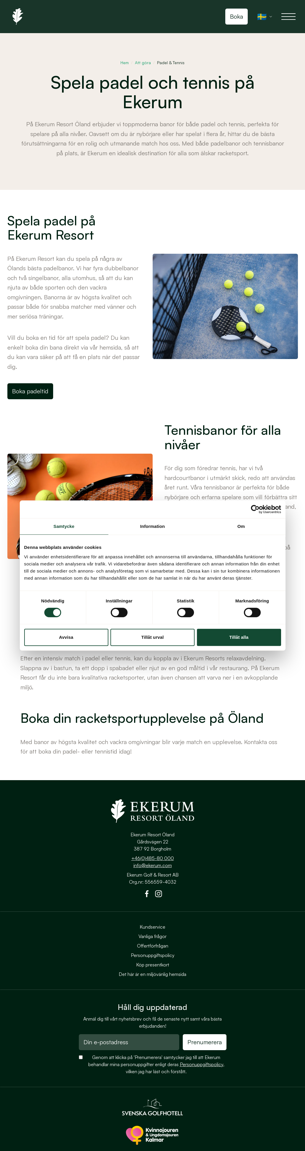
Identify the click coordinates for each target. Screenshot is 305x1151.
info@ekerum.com (152, 865)
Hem (124, 63)
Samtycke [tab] (63, 526)
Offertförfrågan (152, 946)
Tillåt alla (238, 637)
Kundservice (152, 927)
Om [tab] (241, 526)
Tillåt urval (152, 637)
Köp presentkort (152, 965)
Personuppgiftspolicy (152, 955)
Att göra (143, 63)
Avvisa (66, 637)
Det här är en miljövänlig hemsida (152, 974)
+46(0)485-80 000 (152, 858)
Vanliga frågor (152, 936)
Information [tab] (152, 526)
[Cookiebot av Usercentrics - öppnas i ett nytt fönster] (255, 509)
